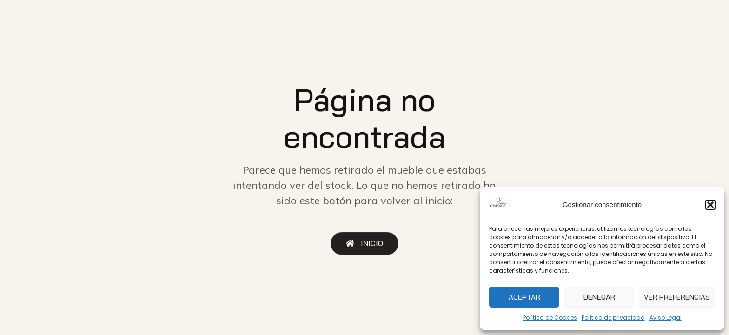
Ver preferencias (677, 297)
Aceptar (524, 297)
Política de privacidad (613, 318)
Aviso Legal (665, 318)
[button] (710, 204)
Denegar (599, 297)
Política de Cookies (550, 318)
